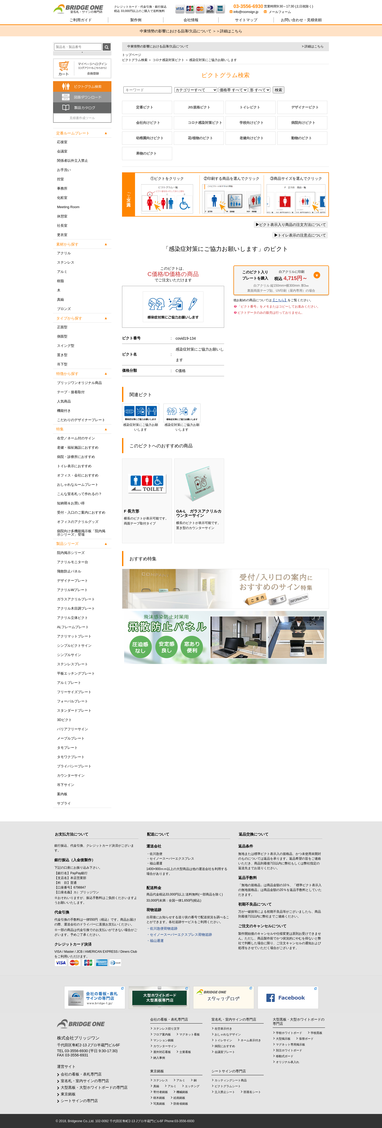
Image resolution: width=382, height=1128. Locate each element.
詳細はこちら (231, 31)
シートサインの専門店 (79, 1101)
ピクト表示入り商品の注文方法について (290, 224)
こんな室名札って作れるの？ (79, 494)
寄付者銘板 (160, 1092)
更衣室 (62, 235)
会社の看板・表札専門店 (81, 1074)
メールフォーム (277, 12)
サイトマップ (246, 20)
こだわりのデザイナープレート (81, 420)
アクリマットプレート (74, 636)
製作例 (135, 20)
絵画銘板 (179, 1097)
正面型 (62, 327)
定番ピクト (144, 107)
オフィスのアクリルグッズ (77, 522)
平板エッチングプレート (76, 673)
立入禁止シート (225, 1092)
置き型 (62, 355)
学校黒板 (316, 1032)
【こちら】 (280, 300)
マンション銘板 (163, 1040)
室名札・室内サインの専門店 (85, 1081)
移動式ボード (284, 1056)
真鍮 (60, 299)
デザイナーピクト (305, 107)
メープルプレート (71, 738)
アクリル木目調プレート (76, 608)
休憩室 (62, 216)
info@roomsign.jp (244, 12)
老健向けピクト (252, 138)
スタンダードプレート (74, 710)
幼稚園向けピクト (150, 138)
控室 (60, 179)
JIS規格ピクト (199, 107)
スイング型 (65, 346)
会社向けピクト (148, 123)
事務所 (62, 188)
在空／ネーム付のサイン (76, 438)
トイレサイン (223, 1040)
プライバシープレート (74, 766)
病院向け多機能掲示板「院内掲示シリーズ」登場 (81, 532)
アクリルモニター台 (72, 562)
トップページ (131, 55)
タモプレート (67, 748)
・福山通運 (155, 941)
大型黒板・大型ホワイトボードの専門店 (94, 1087)
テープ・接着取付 (71, 392)
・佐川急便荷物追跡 (161, 928)
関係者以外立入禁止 (72, 161)
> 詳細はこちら (313, 46)
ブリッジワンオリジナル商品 (79, 383)
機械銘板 (182, 1092)
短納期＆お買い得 (71, 503)
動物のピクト (301, 138)
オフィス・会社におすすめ (77, 475)
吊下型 (62, 364)
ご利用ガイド (81, 20)
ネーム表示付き (251, 1040)
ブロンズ (64, 309)
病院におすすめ (225, 1046)
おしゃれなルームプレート (77, 485)
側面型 (62, 336)
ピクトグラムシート (228, 1086)
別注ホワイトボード (289, 1050)
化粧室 (62, 198)
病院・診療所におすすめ (76, 457)
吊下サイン (65, 785)
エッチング (192, 1086)
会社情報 (191, 20)
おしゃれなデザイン (228, 1034)
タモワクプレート (71, 757)
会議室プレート (225, 1051)
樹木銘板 (159, 1097)
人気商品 (64, 401)
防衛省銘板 (180, 1103)
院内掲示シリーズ (71, 553)
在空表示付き (223, 1028)
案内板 (62, 794)
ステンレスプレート (72, 664)
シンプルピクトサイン (74, 646)
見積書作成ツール (82, 118)
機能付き (64, 411)
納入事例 (159, 1057)
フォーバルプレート (72, 701)
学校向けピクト (252, 123)
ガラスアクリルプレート (76, 599)
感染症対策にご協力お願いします (140, 417)
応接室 (62, 142)
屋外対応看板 (162, 1051)
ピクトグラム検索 (134, 60)
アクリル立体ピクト (72, 618)
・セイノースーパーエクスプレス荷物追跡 (179, 935)
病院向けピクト (303, 123)
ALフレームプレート (73, 627)
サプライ (64, 803)
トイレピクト (250, 107)
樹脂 (60, 281)
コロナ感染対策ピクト (167, 60)
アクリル (64, 253)
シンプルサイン (69, 655)
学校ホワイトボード (289, 1032)
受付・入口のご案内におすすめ (81, 512)
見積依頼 (301, 20)
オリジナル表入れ (287, 1062)
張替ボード (306, 1038)
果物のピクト (146, 153)
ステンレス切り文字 (166, 1028)
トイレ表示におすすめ (74, 466)
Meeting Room (68, 207)
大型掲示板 (283, 1038)
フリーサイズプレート (74, 692)
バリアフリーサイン (72, 729)
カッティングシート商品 (231, 1080)
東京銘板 (68, 1094)
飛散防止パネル (69, 571)
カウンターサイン (71, 775)
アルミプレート (69, 683)
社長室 (62, 226)
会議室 (62, 151)
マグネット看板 (189, 1034)
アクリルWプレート (72, 590)
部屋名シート (252, 1092)
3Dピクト (64, 720)
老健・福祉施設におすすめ (77, 447)
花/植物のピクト (200, 138)
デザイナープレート (72, 581)
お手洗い (64, 170)
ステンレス (65, 262)
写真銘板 (159, 1103)
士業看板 (185, 1051)
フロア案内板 (162, 1034)
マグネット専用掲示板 (290, 1044)
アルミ (62, 272)
